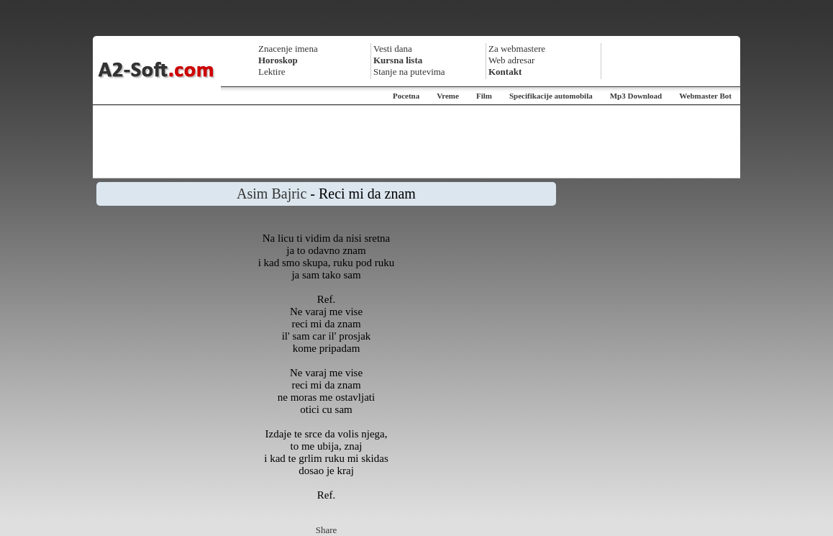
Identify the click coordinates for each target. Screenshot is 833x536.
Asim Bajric (271, 193)
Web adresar (511, 60)
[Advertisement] (416, 141)
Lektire (272, 71)
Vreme (448, 95)
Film (484, 95)
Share (326, 529)
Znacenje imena (288, 48)
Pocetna (406, 95)
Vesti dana (392, 48)
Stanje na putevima (409, 71)
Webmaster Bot (705, 95)
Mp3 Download (636, 95)
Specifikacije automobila (551, 95)
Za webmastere (516, 48)
